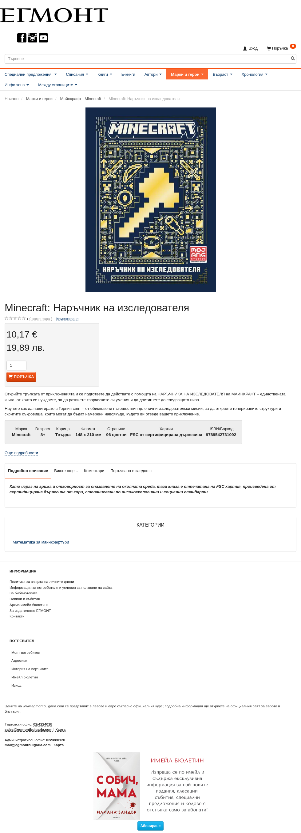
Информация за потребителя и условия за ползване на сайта (61, 587)
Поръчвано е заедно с (131, 470)
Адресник (19, 660)
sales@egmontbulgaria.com (29, 729)
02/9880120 (55, 740)
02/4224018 (42, 724)
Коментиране (67, 319)
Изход (16, 685)
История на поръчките (30, 669)
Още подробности (21, 453)
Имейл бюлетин (24, 677)
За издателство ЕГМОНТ (30, 611)
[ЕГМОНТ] (54, 14)
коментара (39, 319)
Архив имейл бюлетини (29, 605)
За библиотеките (24, 593)
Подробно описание (28, 470)
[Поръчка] (281, 48)
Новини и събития (25, 599)
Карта (60, 729)
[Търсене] (293, 59)
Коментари (94, 470)
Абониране (151, 826)
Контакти (17, 616)
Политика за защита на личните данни (42, 582)
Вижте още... (66, 470)
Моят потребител (25, 652)
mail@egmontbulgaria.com (28, 745)
